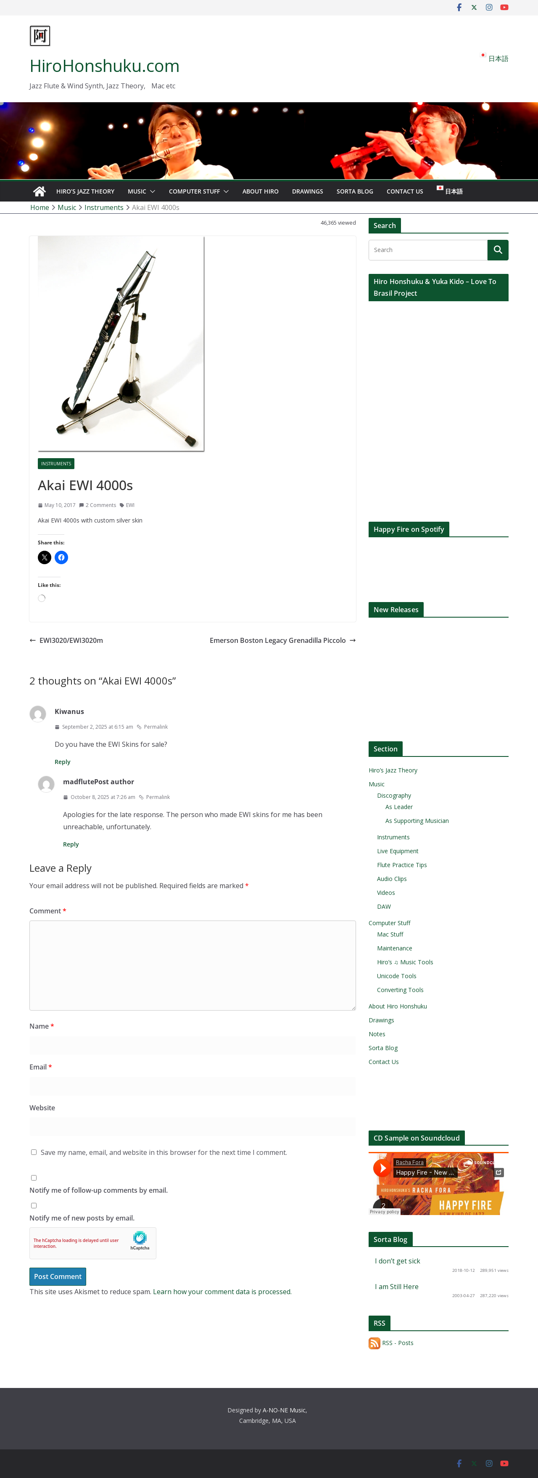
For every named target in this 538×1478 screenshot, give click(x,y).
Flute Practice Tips (402, 865)
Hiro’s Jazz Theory (85, 191)
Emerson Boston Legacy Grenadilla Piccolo (283, 640)
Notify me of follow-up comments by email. (98, 1190)
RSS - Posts (391, 1343)
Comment (47, 910)
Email (40, 1067)
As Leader (399, 807)
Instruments (56, 464)
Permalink (152, 726)
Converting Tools (400, 990)
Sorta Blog (355, 191)
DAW (384, 906)
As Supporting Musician (417, 821)
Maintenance (394, 948)
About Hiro (261, 191)
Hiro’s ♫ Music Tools (405, 962)
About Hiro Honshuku (398, 1006)
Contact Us (405, 191)
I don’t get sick (397, 1261)
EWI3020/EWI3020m (66, 640)
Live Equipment (398, 851)
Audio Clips (392, 879)
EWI (130, 505)
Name (41, 1026)
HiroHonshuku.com (104, 65)
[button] (151, 191)
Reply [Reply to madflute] (71, 844)
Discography (394, 795)
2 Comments (97, 505)
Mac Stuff (390, 934)
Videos (386, 893)
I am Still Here (397, 1286)
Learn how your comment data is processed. (222, 1291)
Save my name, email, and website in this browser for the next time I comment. (164, 1152)
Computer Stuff (194, 191)
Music (137, 191)
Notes (377, 1034)
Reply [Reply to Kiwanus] (63, 762)
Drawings (307, 191)
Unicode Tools (397, 976)
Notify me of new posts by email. (81, 1218)
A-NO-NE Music (284, 1410)
